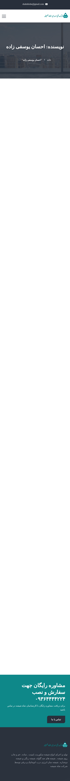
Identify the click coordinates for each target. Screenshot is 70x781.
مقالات (59, 620)
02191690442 (54, 653)
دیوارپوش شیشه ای (52, 613)
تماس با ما (56, 510)
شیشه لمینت (56, 592)
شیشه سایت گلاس (53, 606)
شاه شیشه (16, 690)
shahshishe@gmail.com (35, 4)
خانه (49, 60)
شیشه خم (57, 599)
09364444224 (52, 659)
